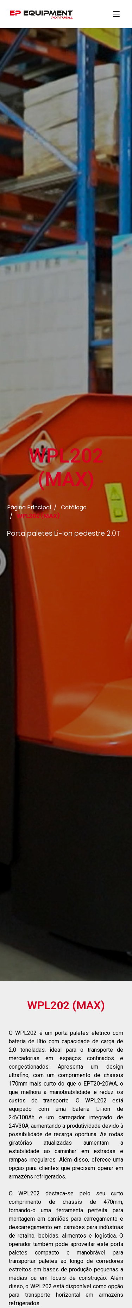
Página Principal (29, 508)
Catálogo (74, 508)
